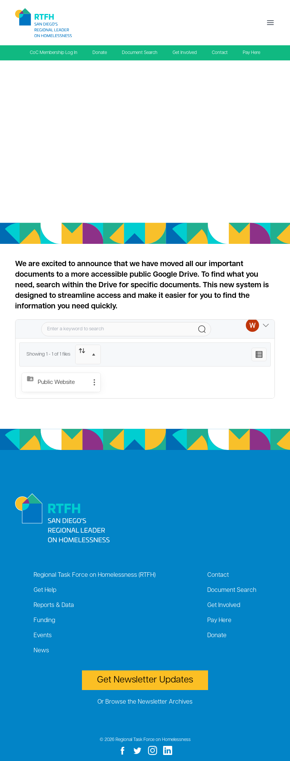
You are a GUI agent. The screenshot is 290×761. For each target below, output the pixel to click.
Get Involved (185, 53)
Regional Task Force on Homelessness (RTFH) (95, 575)
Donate (100, 53)
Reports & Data (54, 605)
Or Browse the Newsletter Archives (145, 702)
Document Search (139, 53)
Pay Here (251, 53)
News (41, 651)
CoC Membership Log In (53, 53)
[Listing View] (259, 354)
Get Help (45, 590)
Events (43, 636)
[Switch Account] (257, 328)
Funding (44, 621)
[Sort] (88, 354)
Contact (220, 53)
